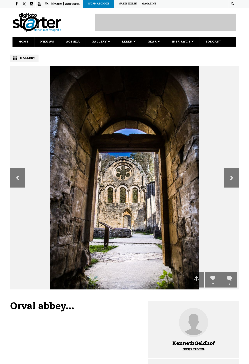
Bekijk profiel (193, 349)
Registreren (72, 4)
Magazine (149, 4)
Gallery (101, 41)
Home (23, 41)
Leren (129, 41)
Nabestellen (128, 4)
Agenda (73, 41)
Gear (154, 41)
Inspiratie (183, 41)
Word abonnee (98, 4)
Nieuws (47, 41)
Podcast (213, 41)
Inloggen (56, 4)
